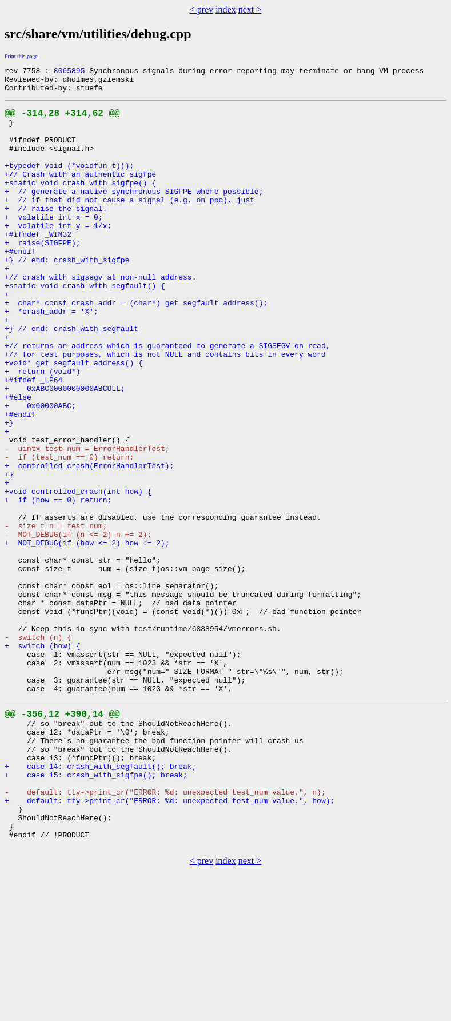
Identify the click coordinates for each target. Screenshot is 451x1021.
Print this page (21, 56)
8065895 (69, 72)
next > (250, 9)
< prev (201, 9)
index (225, 9)
